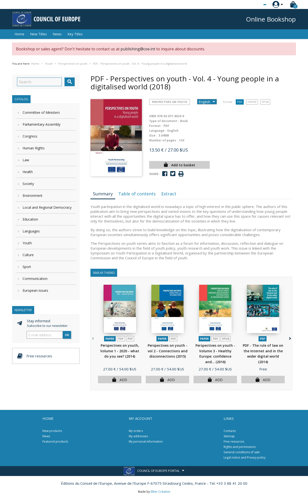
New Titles (38, 34)
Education (30, 219)
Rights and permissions (240, 447)
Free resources (234, 441)
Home (19, 34)
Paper (109, 338)
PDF (239, 102)
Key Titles (75, 34)
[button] (289, 337)
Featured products (55, 441)
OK (67, 335)
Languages (31, 231)
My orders (136, 431)
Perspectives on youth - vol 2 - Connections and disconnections (167, 351)
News (57, 34)
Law (26, 160)
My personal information (146, 441)
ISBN (152, 116)
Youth (27, 243)
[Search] (39, 81)
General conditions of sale (242, 452)
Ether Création (160, 492)
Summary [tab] (103, 194)
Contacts (230, 431)
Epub (265, 102)
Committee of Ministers (41, 112)
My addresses (138, 436)
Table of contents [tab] (137, 194)
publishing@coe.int (138, 49)
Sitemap (229, 436)
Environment (32, 195)
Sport (27, 266)
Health (28, 171)
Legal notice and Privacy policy (245, 457)
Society (28, 183)
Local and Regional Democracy (47, 207)
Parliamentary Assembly (41, 124)
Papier (252, 102)
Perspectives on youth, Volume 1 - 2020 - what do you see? (119, 351)
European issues (35, 290)
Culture (28, 255)
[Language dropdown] (256, 5)
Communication (35, 278)
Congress (30, 136)
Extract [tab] (168, 194)
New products (52, 431)
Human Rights (34, 148)
